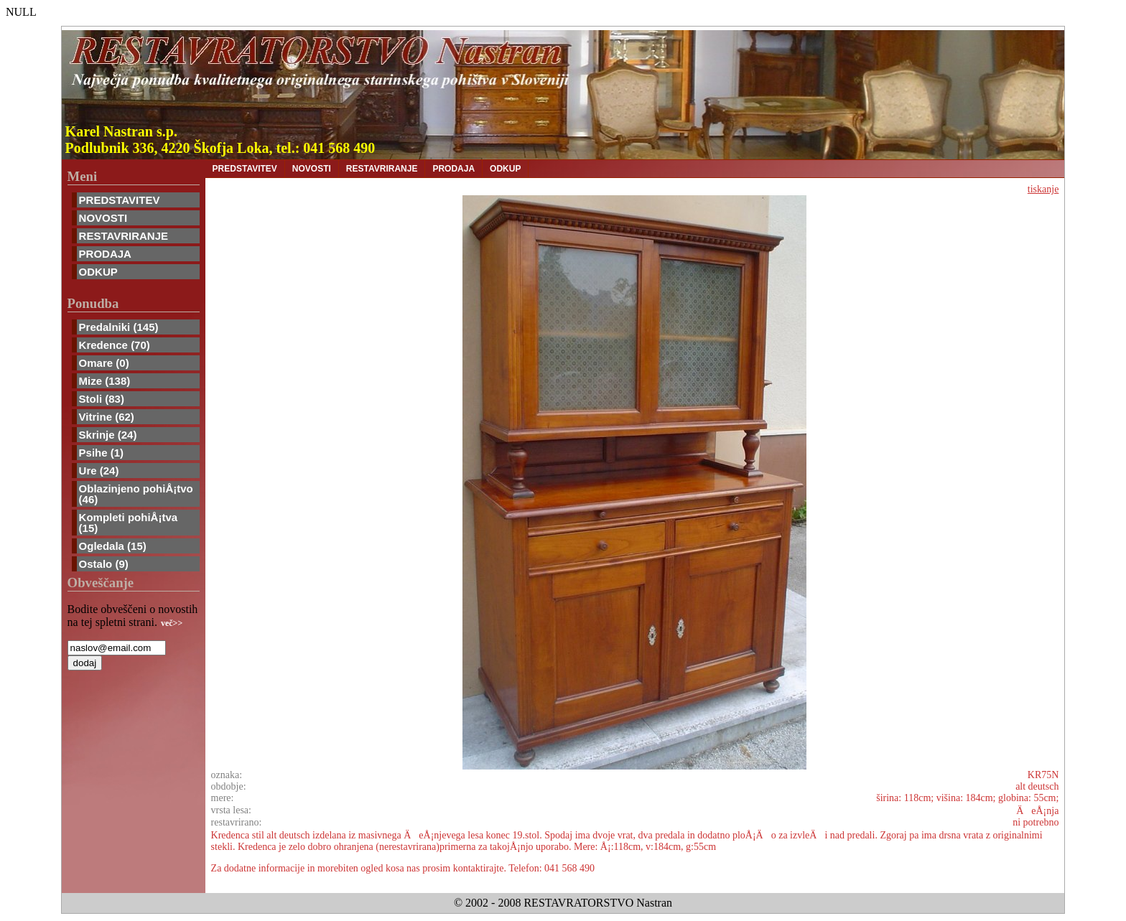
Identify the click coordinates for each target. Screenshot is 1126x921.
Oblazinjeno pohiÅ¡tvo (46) (136, 493)
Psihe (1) (101, 453)
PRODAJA (105, 254)
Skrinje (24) (108, 435)
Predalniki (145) (119, 327)
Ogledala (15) (112, 546)
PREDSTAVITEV (119, 200)
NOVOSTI (103, 218)
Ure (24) (99, 470)
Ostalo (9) (104, 564)
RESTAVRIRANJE (123, 236)
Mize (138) (105, 381)
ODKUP (98, 272)
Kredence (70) (114, 345)
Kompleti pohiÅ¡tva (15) (128, 522)
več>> (171, 623)
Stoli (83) (101, 399)
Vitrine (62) (106, 417)
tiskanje (1043, 189)
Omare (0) (104, 363)
